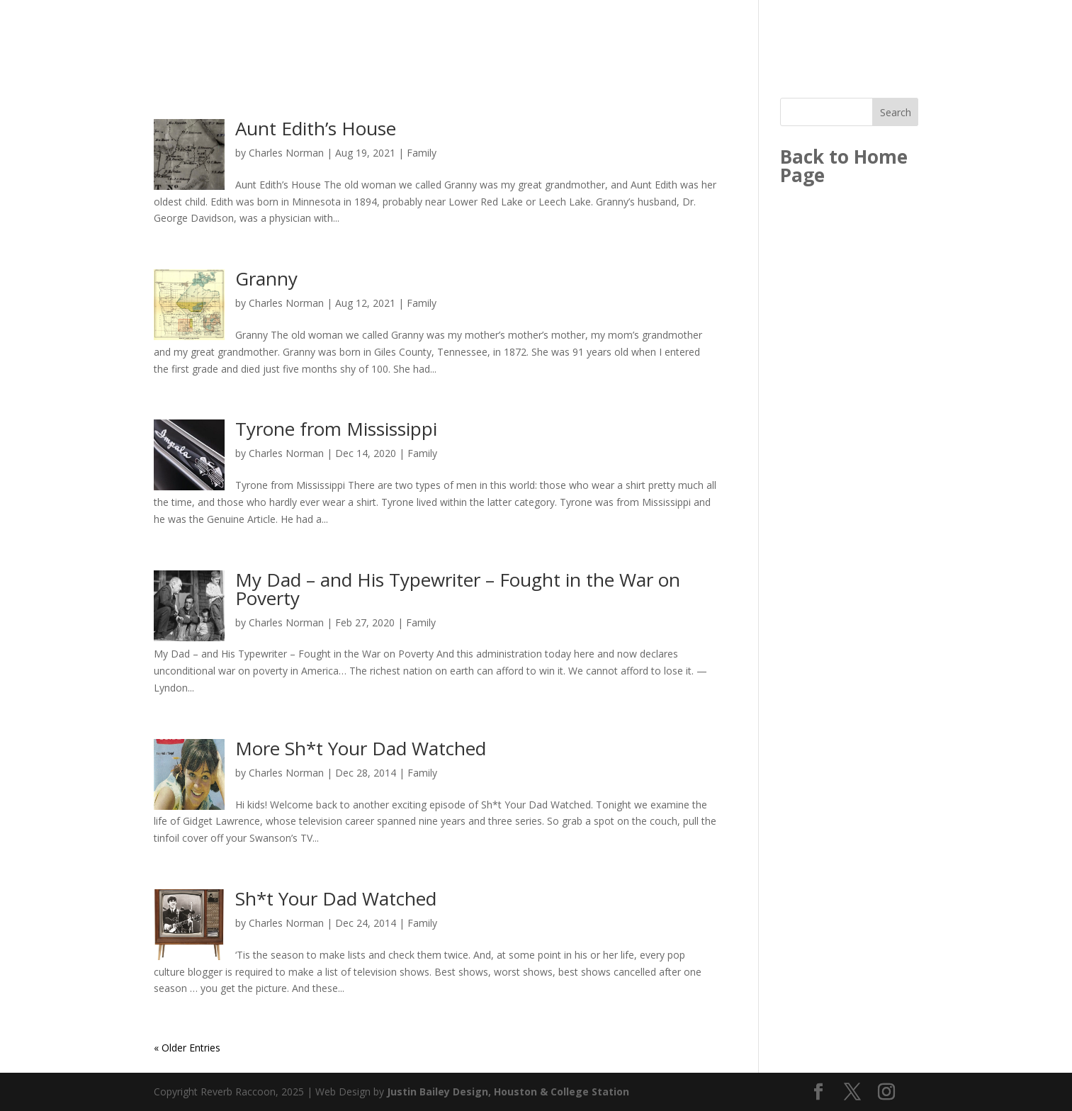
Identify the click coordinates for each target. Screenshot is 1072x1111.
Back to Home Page (844, 166)
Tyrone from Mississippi (336, 428)
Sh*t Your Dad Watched (335, 898)
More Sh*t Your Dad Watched (360, 748)
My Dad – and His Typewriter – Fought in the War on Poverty (457, 589)
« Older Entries (187, 1047)
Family (421, 152)
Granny (266, 278)
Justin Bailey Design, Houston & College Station (508, 1091)
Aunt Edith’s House (315, 128)
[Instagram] (886, 1092)
